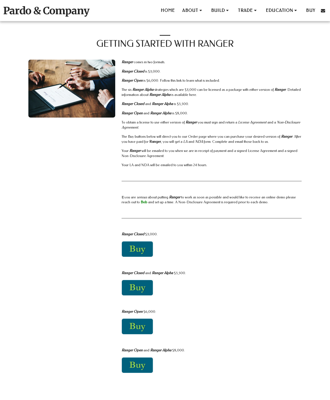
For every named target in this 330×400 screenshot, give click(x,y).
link (179, 80)
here (192, 95)
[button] (193, 10)
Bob (144, 202)
